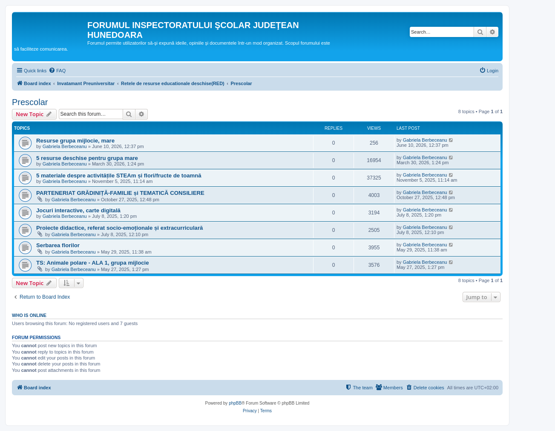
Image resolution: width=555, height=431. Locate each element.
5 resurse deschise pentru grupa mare (87, 158)
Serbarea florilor (58, 245)
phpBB (235, 403)
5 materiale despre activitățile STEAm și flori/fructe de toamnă (118, 175)
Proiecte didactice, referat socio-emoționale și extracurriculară (119, 228)
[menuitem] (57, 71)
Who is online (29, 315)
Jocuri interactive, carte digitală (78, 210)
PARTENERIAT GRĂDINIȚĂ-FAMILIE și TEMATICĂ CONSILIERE (120, 193)
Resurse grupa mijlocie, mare (75, 140)
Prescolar (30, 102)
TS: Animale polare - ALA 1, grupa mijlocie (92, 263)
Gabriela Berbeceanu (65, 146)
